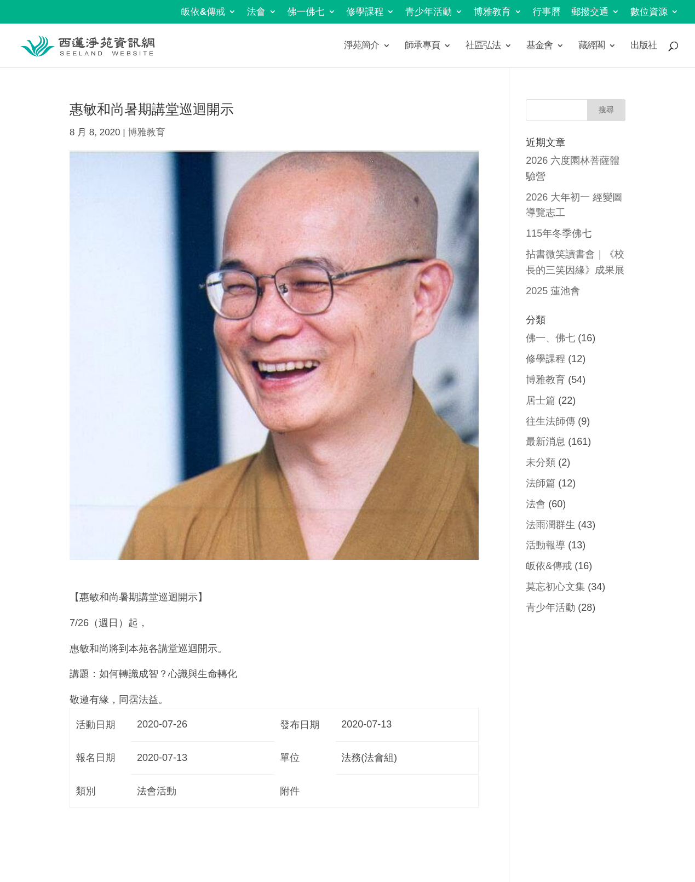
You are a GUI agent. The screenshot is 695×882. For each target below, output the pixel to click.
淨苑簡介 (361, 46)
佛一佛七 (306, 12)
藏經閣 (591, 46)
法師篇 (540, 483)
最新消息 (545, 441)
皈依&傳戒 (203, 12)
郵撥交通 (589, 12)
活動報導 (545, 545)
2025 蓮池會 (553, 290)
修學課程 (364, 12)
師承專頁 (422, 46)
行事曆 (547, 12)
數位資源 (649, 12)
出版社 (643, 46)
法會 (256, 12)
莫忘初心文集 (555, 586)
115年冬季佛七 (558, 233)
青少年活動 (428, 12)
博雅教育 (492, 12)
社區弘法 (483, 46)
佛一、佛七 (550, 338)
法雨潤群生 (550, 524)
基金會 (539, 46)
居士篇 (540, 400)
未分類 (540, 462)
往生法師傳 (550, 421)
